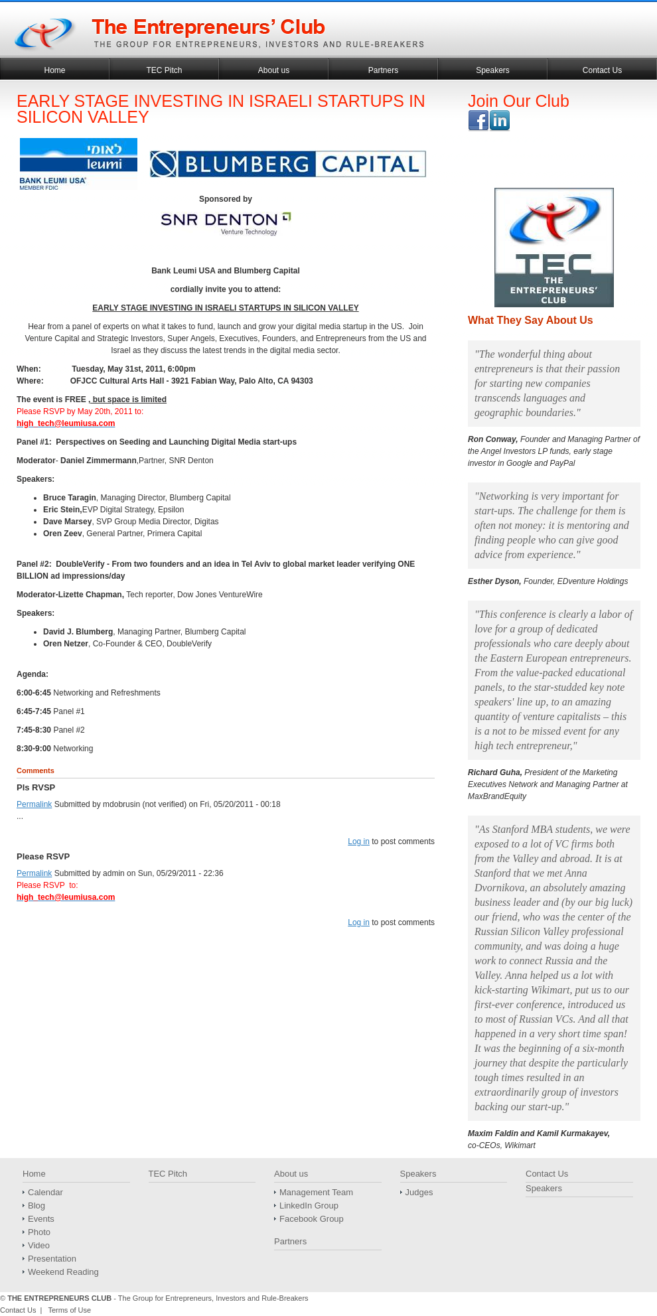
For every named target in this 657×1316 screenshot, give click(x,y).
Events (41, 1219)
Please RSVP (44, 856)
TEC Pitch (164, 70)
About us (273, 70)
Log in (359, 841)
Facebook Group (311, 1219)
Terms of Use (69, 1310)
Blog (36, 1205)
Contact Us (602, 70)
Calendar (45, 1192)
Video (39, 1245)
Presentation (52, 1259)
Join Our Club (518, 101)
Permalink (34, 804)
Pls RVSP (36, 787)
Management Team (316, 1192)
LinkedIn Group (308, 1205)
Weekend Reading (63, 1272)
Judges (419, 1192)
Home (54, 70)
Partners (383, 70)
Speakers (493, 70)
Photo (39, 1232)
